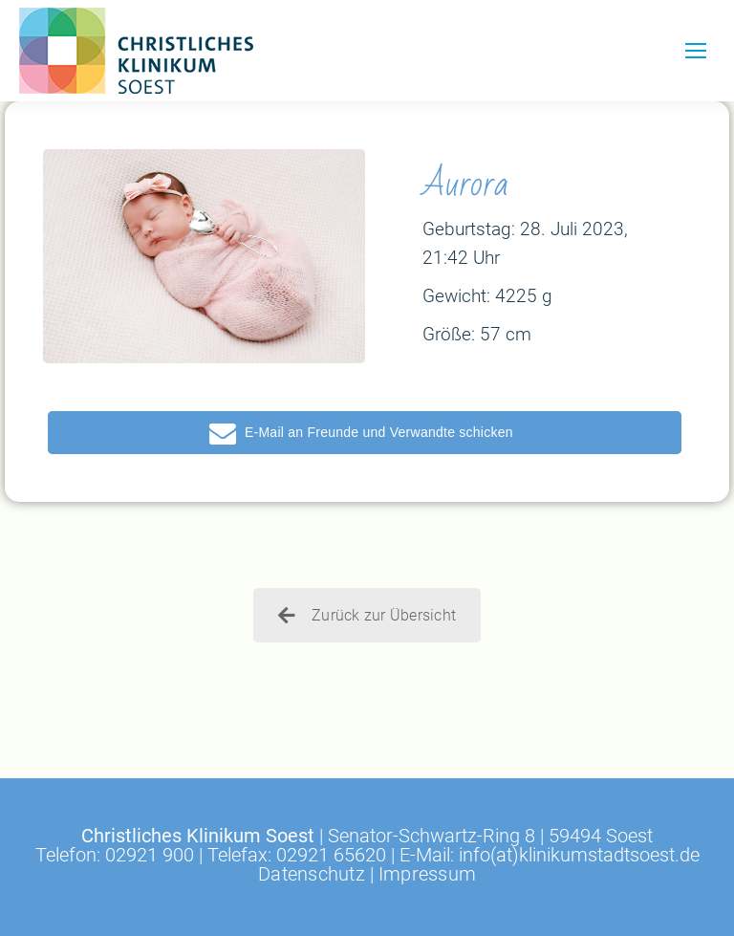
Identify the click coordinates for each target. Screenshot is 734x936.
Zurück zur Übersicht (367, 615)
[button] (364, 432)
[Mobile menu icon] (696, 51)
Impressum (427, 873)
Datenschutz (311, 873)
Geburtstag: (468, 229)
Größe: (448, 334)
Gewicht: (456, 296)
